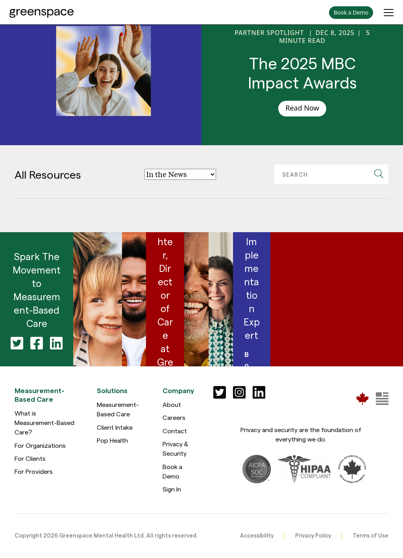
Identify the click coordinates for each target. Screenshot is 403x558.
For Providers (34, 471)
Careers (174, 417)
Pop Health (112, 440)
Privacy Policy (313, 535)
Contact (175, 430)
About (172, 404)
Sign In (172, 489)
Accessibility (257, 535)
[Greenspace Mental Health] (362, 398)
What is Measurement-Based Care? (44, 422)
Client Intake (115, 427)
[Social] (219, 392)
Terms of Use (370, 535)
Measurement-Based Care (118, 409)
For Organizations (40, 445)
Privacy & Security (176, 448)
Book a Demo (172, 471)
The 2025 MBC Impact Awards (302, 72)
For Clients (30, 458)
